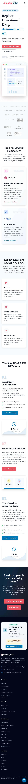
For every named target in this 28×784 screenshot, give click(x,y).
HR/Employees (5, 743)
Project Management (7, 740)
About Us (3, 754)
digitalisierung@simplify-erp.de (12, 673)
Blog (2, 757)
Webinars (3, 760)
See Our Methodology (10, 413)
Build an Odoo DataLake (11, 46)
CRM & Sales (4, 722)
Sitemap (3, 766)
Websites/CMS (5, 746)
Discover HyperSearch (10, 538)
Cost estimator (4, 697)
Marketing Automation (7, 725)
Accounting (4, 737)
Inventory (4, 728)
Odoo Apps (4, 708)
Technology (4, 705)
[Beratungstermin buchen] (24, 780)
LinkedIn (4, 769)
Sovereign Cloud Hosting (8, 711)
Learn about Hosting (11, 202)
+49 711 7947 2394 (8, 670)
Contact (3, 763)
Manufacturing (5, 731)
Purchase (3, 734)
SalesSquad (5, 686)
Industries (4, 714)
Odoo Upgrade (5, 695)
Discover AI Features (11, 240)
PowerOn (4, 683)
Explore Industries (9, 469)
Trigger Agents (8, 51)
